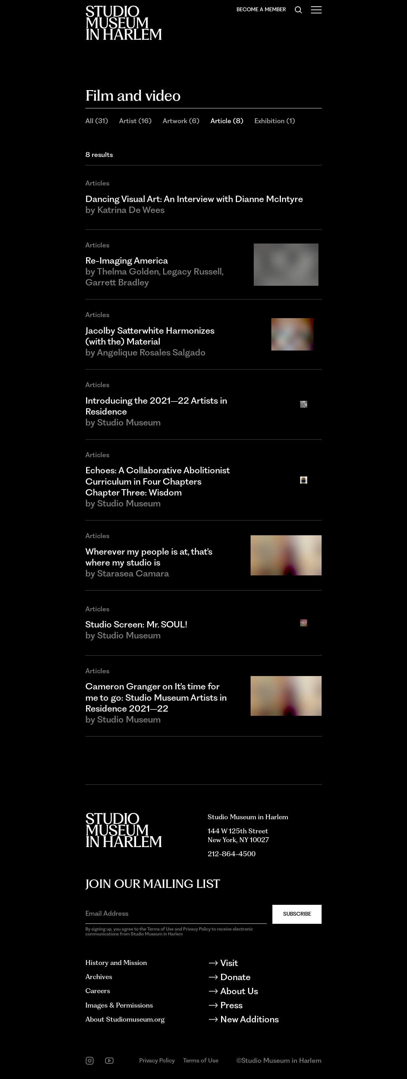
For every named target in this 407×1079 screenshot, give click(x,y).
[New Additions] (265, 1020)
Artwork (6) (181, 121)
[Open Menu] (316, 10)
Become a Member (261, 9)
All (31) (96, 121)
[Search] (298, 10)
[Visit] (265, 964)
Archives (98, 977)
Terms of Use (200, 1060)
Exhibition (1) (274, 121)
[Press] (265, 1006)
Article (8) (227, 121)
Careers (97, 991)
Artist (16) (135, 121)
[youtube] (109, 1060)
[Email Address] (176, 913)
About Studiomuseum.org (124, 1019)
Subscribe (297, 914)
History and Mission (116, 963)
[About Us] (265, 992)
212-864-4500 (232, 854)
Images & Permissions (119, 1005)
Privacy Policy (157, 1060)
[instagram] (89, 1060)
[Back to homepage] (123, 23)
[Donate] (265, 978)
